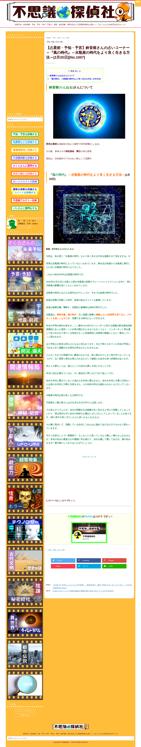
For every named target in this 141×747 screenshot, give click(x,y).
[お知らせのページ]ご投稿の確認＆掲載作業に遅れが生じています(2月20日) (83, 591)
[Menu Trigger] (138, 3)
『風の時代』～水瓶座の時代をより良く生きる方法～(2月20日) (75, 79)
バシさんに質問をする (25, 208)
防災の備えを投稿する (25, 173)
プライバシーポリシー (25, 710)
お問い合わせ (25, 715)
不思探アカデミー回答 (25, 200)
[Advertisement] (89, 475)
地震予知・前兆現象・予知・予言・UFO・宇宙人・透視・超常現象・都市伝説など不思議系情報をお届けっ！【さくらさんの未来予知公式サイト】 (70, 734)
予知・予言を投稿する (25, 134)
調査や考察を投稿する (25, 189)
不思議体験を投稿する (25, 158)
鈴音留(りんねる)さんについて (62, 76)
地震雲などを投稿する (25, 142)
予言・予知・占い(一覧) (56, 550)
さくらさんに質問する (25, 165)
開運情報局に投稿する (25, 150)
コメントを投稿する (25, 192)
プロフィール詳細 (25, 227)
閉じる (77, 71)
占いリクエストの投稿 (25, 181)
